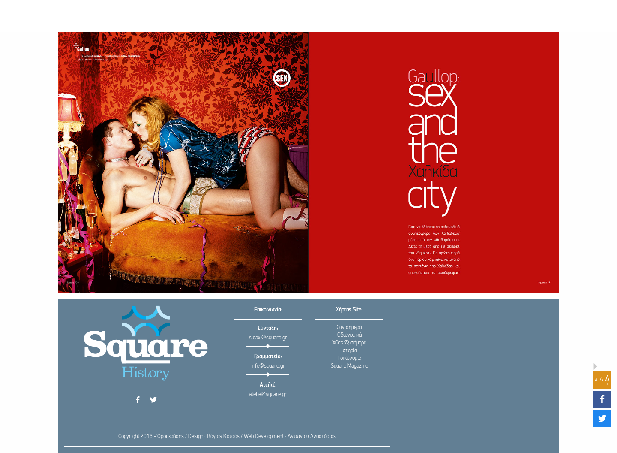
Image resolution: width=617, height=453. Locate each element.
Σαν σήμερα (349, 327)
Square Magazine (349, 366)
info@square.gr (268, 366)
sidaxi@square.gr (268, 338)
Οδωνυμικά (349, 335)
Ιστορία (349, 350)
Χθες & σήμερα (349, 343)
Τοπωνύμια (349, 358)
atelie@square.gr (268, 394)
